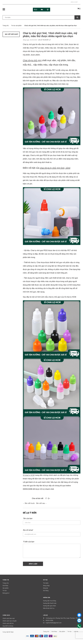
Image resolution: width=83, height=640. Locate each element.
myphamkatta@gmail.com (53, 623)
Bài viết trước (30, 503)
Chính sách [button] (6, 615)
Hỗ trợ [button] (45, 580)
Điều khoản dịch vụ (48, 608)
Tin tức (5, 590)
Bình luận (33, 564)
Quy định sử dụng (8, 626)
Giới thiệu (5, 585)
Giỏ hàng (45, 590)
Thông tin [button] (6, 580)
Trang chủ (6, 583)
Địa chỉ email (28, 530)
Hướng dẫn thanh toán (49, 603)
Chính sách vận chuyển (10, 621)
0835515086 (49, 620)
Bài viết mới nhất (11, 34)
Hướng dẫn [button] (46, 597)
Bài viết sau (40, 503)
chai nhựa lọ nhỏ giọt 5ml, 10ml (55, 168)
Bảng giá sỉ (6, 593)
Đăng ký (45, 588)
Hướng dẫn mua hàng (49, 601)
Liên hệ (45, 615)
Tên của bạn (27, 518)
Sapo (12, 632)
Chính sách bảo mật (9, 618)
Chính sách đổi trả (8, 623)
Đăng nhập (74, 2)
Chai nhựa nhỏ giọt (32, 60)
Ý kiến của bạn (28, 542)
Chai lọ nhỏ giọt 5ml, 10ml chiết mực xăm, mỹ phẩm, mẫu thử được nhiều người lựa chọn (50, 35)
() (78, 8)
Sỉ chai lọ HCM (28, 475)
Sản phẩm (6, 588)
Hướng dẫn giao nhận (49, 606)
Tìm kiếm (46, 583)
